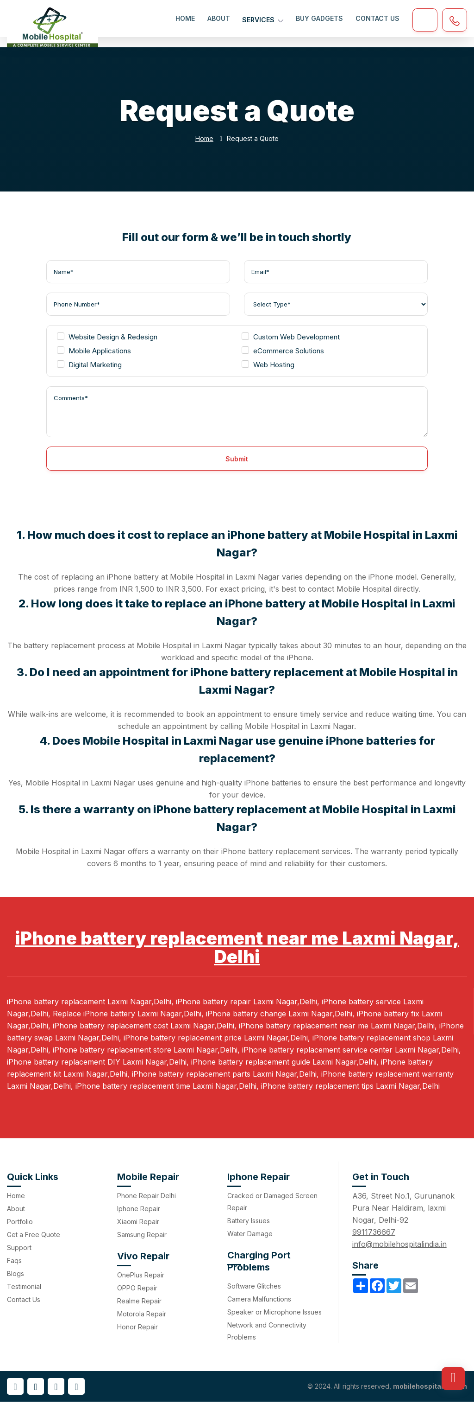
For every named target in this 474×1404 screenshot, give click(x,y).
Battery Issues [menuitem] (248, 1223)
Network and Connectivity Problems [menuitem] (266, 1333)
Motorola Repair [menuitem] (141, 1316)
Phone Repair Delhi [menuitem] (146, 1198)
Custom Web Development (291, 339)
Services (263, 18)
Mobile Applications (94, 353)
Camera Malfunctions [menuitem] (259, 1301)
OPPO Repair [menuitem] (137, 1290)
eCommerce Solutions (283, 353)
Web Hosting (268, 367)
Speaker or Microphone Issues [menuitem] (274, 1314)
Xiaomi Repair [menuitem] (138, 1224)
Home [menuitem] (16, 1198)
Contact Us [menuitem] (23, 1302)
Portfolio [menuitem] (20, 1224)
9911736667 (373, 1234)
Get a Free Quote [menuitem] (33, 1237)
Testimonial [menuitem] (24, 1289)
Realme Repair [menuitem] (139, 1303)
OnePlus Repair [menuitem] (140, 1277)
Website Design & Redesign (107, 339)
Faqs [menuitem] (14, 1263)
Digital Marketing (89, 367)
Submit (236, 461)
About (219, 18)
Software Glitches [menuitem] (254, 1288)
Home (186, 18)
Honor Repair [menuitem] (137, 1329)
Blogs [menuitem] (15, 1276)
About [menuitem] (16, 1211)
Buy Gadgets (319, 18)
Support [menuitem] (19, 1250)
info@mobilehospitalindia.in (399, 1246)
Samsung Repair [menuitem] (142, 1237)
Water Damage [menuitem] (250, 1236)
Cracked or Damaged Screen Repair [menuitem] (272, 1204)
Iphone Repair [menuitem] (138, 1211)
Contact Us (377, 18)
